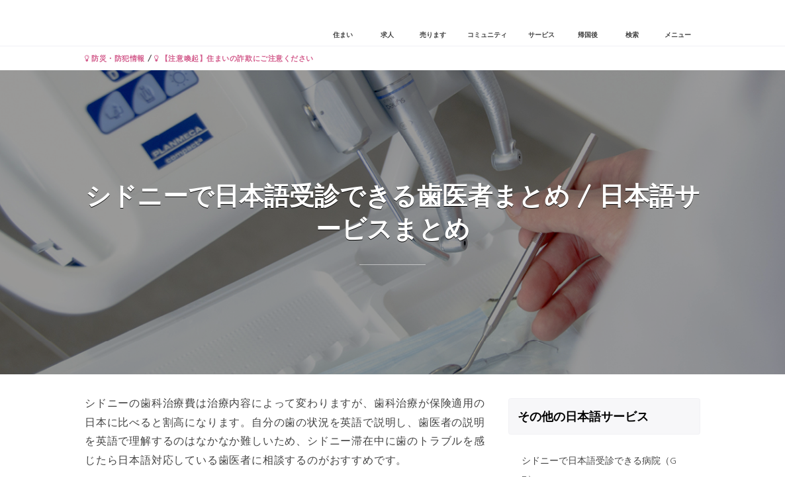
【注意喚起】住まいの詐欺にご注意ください (234, 58)
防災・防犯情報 (115, 58)
